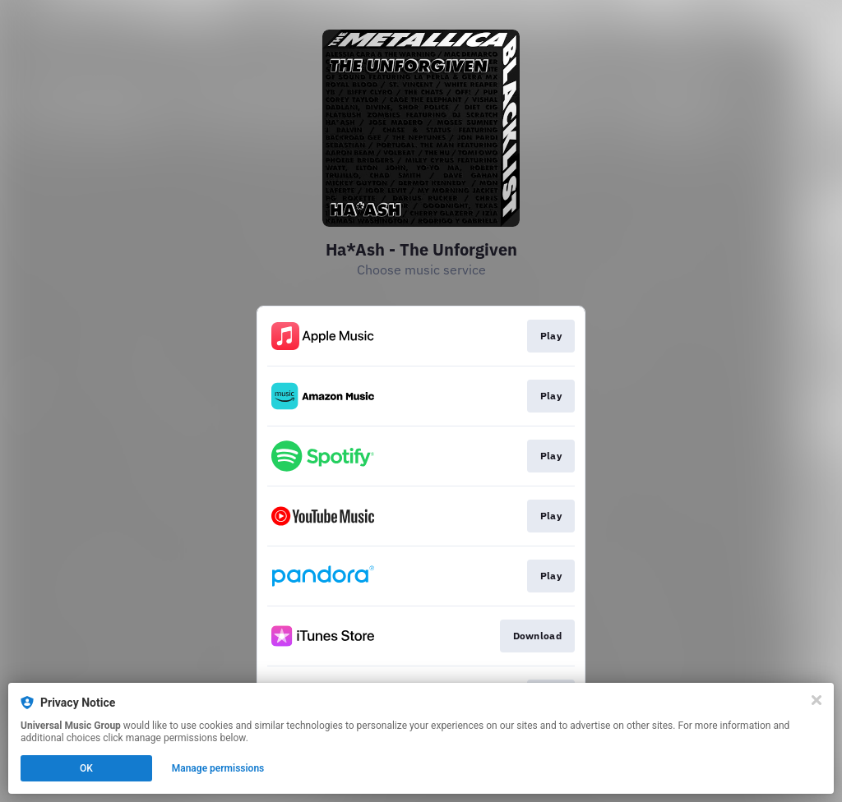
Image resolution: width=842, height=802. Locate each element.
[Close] (816, 700)
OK (86, 768)
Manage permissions (218, 768)
